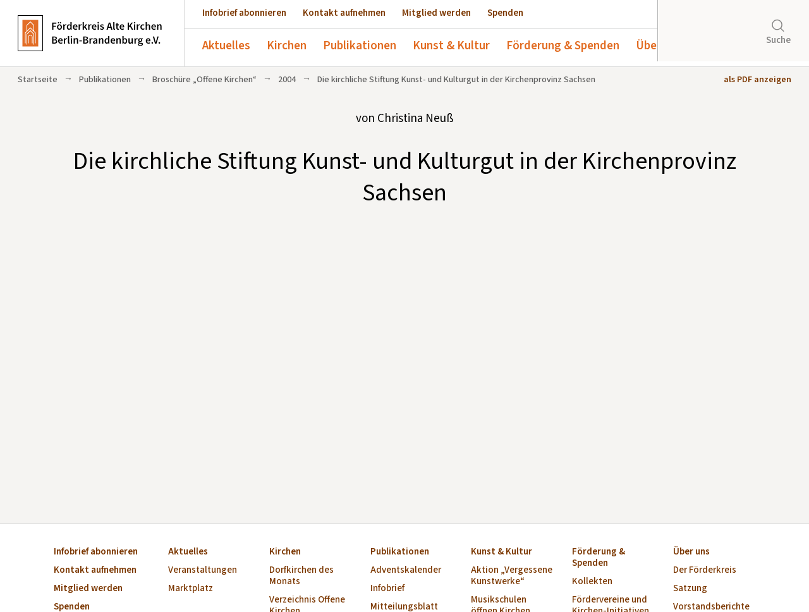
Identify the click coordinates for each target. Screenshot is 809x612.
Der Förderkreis (704, 571)
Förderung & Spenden (562, 45)
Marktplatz (190, 589)
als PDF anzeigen (757, 79)
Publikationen (359, 45)
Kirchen (287, 45)
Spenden (505, 13)
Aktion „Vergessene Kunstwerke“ (511, 576)
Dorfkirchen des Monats (301, 576)
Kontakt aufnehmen (344, 13)
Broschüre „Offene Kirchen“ (204, 79)
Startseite (38, 79)
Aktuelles (226, 45)
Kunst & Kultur (451, 45)
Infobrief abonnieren (244, 13)
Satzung (690, 589)
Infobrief (387, 589)
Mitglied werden (436, 13)
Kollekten (592, 582)
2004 (287, 79)
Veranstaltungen (202, 571)
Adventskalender (405, 571)
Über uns (659, 45)
